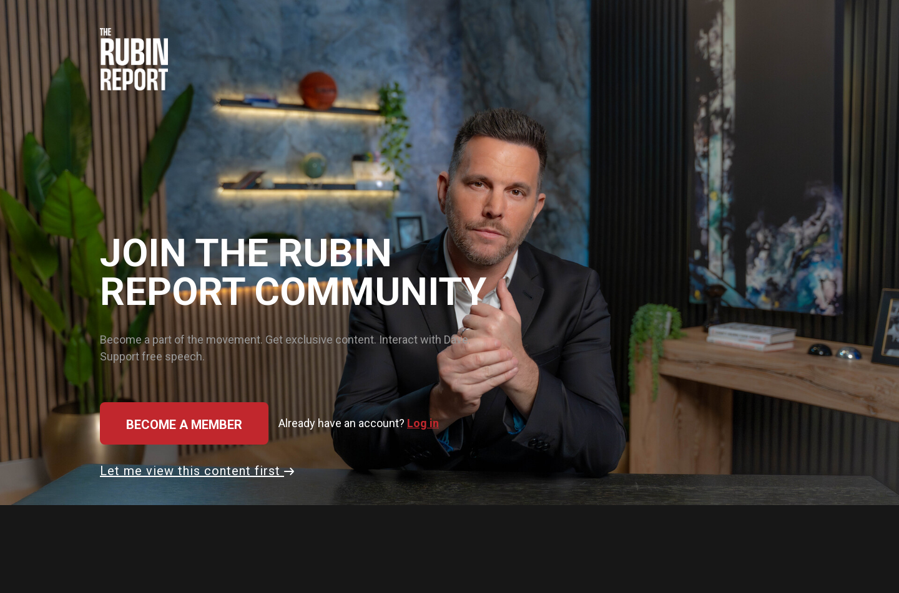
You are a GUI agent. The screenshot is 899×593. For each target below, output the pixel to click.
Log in (423, 423)
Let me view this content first (197, 470)
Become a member (184, 424)
